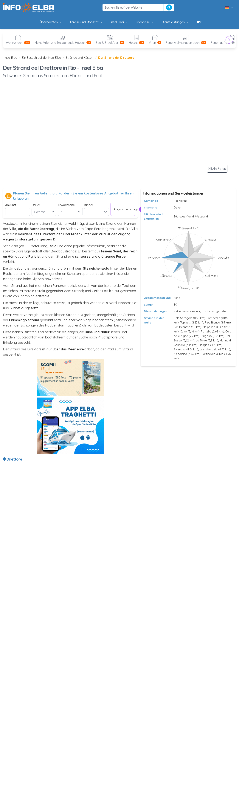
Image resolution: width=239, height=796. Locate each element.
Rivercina (180, 349)
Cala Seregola (183, 318)
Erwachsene (66, 205)
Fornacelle (213, 318)
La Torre (201, 340)
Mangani (203, 345)
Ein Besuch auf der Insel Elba (41, 57)
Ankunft (10, 205)
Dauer (36, 205)
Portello (206, 331)
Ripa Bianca (212, 322)
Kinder (88, 205)
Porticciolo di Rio (212, 354)
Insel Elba (119, 22)
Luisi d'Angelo (209, 349)
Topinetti (185, 322)
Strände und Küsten (79, 57)
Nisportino (180, 354)
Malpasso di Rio (213, 327)
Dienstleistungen (175, 22)
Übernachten (51, 22)
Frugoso (206, 336)
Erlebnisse (145, 22)
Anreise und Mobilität (86, 22)
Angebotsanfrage (124, 209)
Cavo (183, 331)
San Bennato (182, 327)
